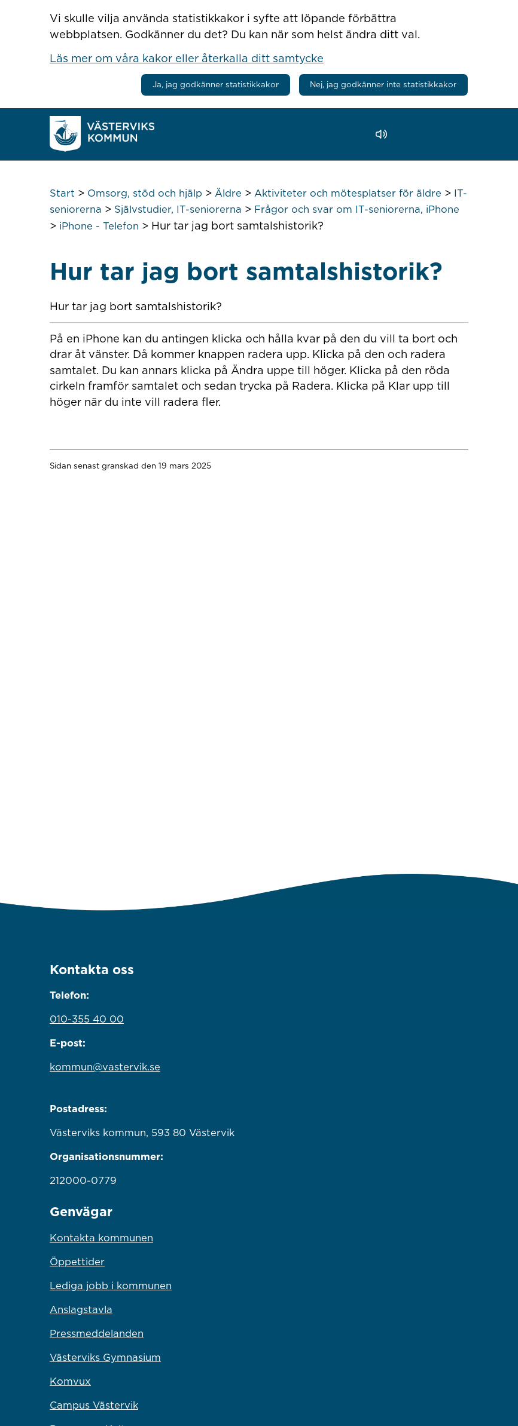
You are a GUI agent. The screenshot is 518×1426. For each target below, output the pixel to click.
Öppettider (77, 1262)
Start (62, 193)
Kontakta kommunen (101, 1238)
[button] (415, 134)
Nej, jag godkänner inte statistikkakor (383, 84)
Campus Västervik (94, 1405)
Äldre (228, 193)
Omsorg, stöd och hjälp (144, 193)
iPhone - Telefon (99, 226)
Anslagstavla (81, 1309)
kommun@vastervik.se (105, 1067)
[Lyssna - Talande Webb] (384, 134)
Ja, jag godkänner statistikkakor (216, 84)
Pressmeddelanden (97, 1333)
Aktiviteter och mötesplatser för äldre (347, 193)
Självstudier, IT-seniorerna (178, 209)
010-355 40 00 (87, 1019)
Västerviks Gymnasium (105, 1357)
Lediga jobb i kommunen (111, 1286)
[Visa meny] (453, 133)
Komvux (70, 1381)
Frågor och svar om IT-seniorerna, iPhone (356, 209)
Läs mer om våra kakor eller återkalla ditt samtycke (187, 58)
